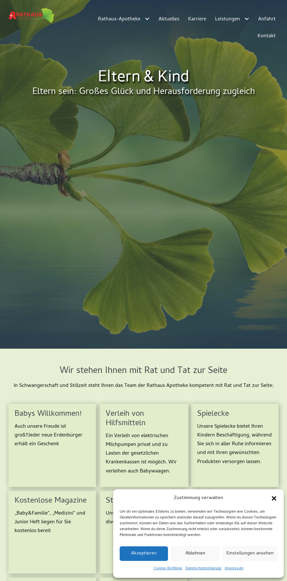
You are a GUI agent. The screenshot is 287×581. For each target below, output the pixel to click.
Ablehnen (195, 553)
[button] (274, 498)
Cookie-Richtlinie (168, 568)
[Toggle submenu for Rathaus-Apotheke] (147, 18)
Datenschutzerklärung (203, 568)
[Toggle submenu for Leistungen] (247, 18)
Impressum (234, 568)
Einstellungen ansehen (250, 553)
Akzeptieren (144, 553)
